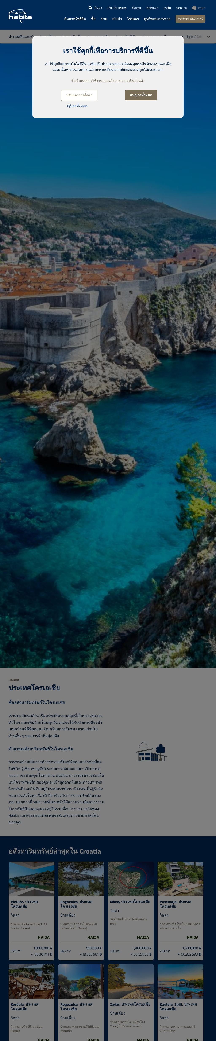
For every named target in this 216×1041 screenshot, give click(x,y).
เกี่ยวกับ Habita (116, 8)
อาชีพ (167, 8)
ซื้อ (93, 19)
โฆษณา (133, 19)
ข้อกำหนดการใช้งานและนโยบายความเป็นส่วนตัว (108, 80)
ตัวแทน (136, 8)
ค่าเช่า (117, 19)
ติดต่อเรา (152, 8)
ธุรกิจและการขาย (157, 19)
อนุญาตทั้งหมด (141, 95)
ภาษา (201, 8)
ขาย (104, 19)
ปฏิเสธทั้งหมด (77, 106)
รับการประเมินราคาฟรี (190, 19)
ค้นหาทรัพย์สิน (75, 19)
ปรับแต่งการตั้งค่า (79, 95)
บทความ (181, 8)
